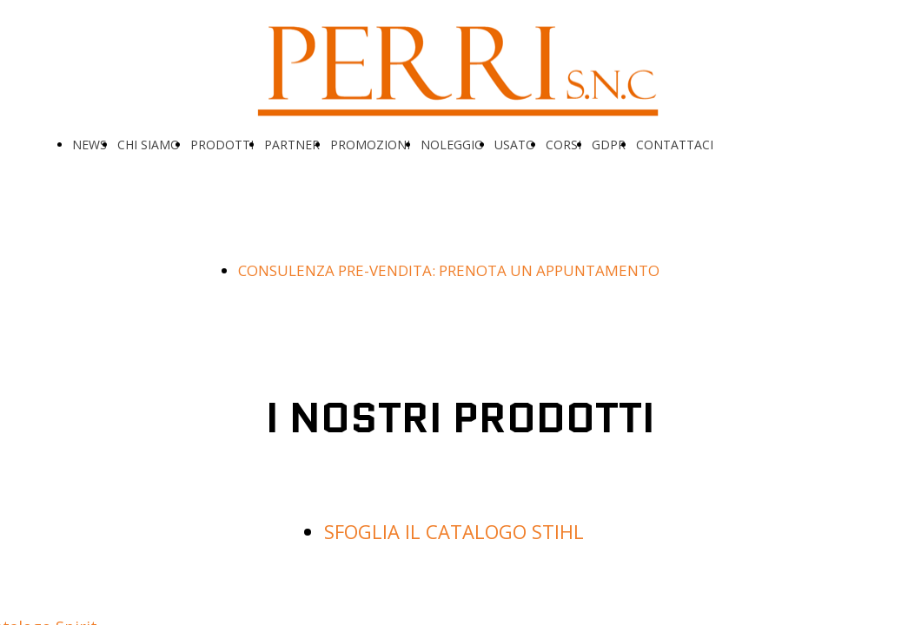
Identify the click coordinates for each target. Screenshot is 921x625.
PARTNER (292, 144)
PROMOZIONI (370, 144)
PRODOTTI (222, 144)
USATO (514, 144)
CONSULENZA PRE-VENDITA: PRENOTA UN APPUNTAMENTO (448, 270)
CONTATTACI (674, 144)
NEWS (89, 144)
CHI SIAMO (148, 144)
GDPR (609, 144)
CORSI (563, 144)
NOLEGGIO (452, 144)
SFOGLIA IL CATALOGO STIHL (454, 531)
